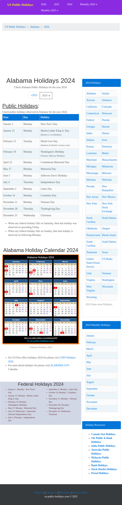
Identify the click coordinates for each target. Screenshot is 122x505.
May (88, 362)
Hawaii (106, 126)
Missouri (106, 173)
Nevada (90, 186)
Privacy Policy (80, 492)
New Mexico (108, 196)
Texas (105, 252)
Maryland (91, 159)
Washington (108, 280)
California (91, 106)
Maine (105, 153)
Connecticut (92, 113)
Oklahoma (91, 228)
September (92, 388)
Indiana (90, 139)
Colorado (107, 106)
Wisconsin (107, 286)
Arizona (90, 100)
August (90, 382)
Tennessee (91, 252)
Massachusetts (109, 159)
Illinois (105, 133)
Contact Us (52, 492)
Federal (90, 120)
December (91, 408)
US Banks (107, 258)
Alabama (91, 93)
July (88, 375)
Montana (91, 179)
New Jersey (92, 196)
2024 (69, 4)
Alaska (105, 93)
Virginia (90, 280)
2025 (56, 4)
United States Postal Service (93, 262)
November (91, 402)
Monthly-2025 (48, 10)
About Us (39, 492)
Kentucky (107, 146)
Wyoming (91, 297)
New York (91, 203)
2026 (43, 4)
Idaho (89, 133)
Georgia (90, 126)
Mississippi (92, 173)
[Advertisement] (61, 55)
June (88, 368)
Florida (106, 120)
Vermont (106, 273)
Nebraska (107, 179)
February (91, 342)
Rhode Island (109, 235)
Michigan (91, 166)
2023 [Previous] (35, 95)
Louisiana (91, 153)
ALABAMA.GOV (60, 365)
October (90, 395)
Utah (89, 273)
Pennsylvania (93, 235)
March (89, 348)
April (89, 355)
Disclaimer (65, 492)
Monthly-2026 (87, 4)
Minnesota (107, 166)
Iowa (104, 139)
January (90, 335)
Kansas (90, 146)
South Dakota (109, 241)
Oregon (106, 228)
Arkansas (107, 100)
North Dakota (109, 218)
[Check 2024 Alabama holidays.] (46, 96)
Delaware (107, 113)
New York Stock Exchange (107, 207)
